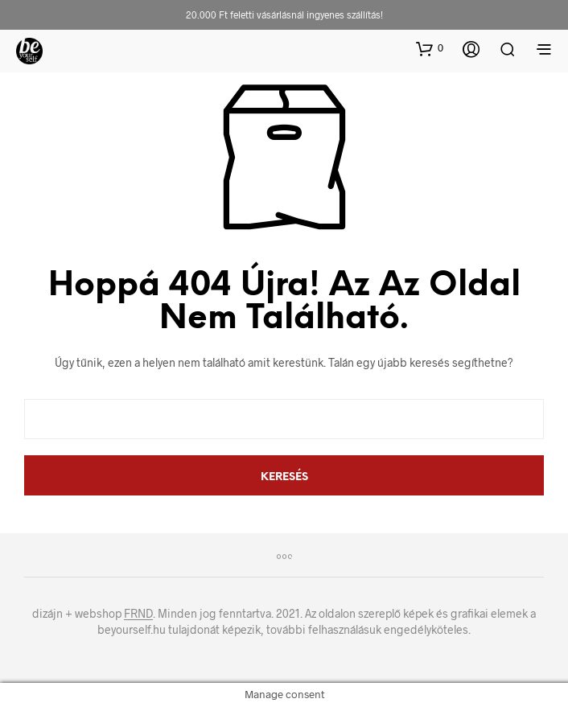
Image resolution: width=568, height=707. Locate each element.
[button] (429, 48)
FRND (138, 613)
